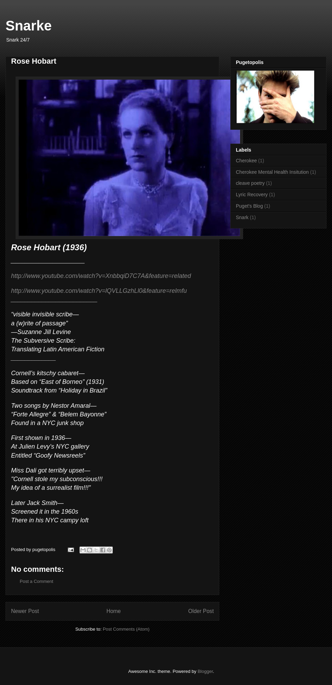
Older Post (201, 611)
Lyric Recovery (252, 194)
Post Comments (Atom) (126, 629)
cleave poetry (250, 183)
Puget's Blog (249, 206)
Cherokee (246, 160)
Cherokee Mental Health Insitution (272, 172)
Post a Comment (36, 581)
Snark (242, 217)
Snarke (29, 25)
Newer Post (25, 611)
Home (114, 611)
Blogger (205, 671)
